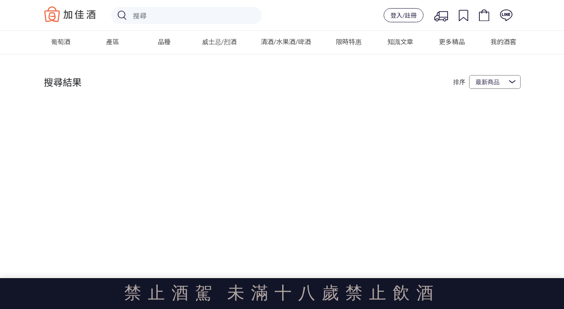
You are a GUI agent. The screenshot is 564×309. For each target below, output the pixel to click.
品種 (164, 41)
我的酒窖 (503, 41)
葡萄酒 (60, 41)
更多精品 (452, 41)
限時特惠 (349, 41)
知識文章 (400, 41)
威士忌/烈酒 (219, 41)
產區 (112, 41)
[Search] (186, 15)
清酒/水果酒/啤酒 (286, 41)
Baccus (70, 14)
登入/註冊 (403, 15)
